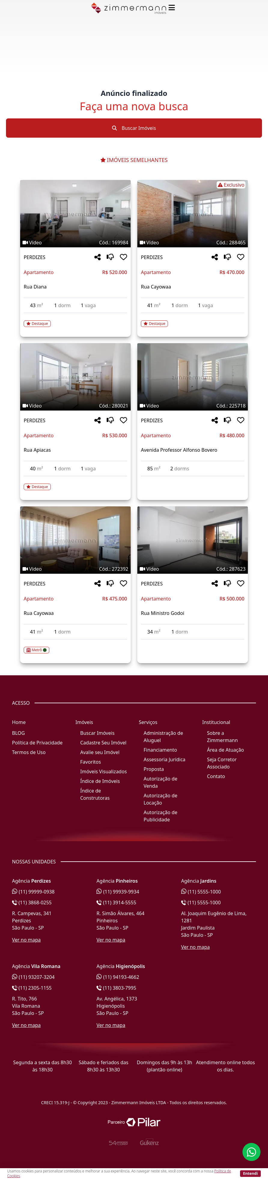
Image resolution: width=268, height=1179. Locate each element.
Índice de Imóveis (100, 781)
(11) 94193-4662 (117, 977)
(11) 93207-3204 (33, 977)
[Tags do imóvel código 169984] (75, 242)
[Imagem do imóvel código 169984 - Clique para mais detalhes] (75, 213)
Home (19, 722)
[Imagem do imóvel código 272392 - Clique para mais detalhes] (75, 540)
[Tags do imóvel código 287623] (192, 569)
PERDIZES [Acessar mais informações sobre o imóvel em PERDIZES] (34, 257)
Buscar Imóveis (134, 128)
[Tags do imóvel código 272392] (75, 569)
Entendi (250, 1173)
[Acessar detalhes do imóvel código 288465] (192, 320)
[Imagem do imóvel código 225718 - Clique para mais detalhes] (192, 377)
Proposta (154, 769)
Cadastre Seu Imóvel (103, 742)
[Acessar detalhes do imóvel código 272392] (75, 646)
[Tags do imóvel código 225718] (192, 405)
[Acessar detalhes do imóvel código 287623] (192, 643)
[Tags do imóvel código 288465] (192, 184)
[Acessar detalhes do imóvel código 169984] (75, 320)
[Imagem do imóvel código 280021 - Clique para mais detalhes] (75, 377)
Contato (216, 776)
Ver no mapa (26, 939)
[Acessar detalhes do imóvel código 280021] (75, 483)
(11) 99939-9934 (117, 891)
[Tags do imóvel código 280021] (75, 405)
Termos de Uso (29, 752)
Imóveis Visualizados (103, 771)
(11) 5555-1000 (201, 891)
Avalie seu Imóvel (100, 752)
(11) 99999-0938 (33, 891)
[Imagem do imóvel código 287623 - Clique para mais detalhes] (192, 540)
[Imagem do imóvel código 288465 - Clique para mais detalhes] (192, 213)
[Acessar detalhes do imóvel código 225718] (192, 480)
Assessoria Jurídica (164, 759)
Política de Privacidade (37, 742)
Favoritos (90, 762)
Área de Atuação (225, 750)
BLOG (18, 733)
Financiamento (160, 750)
